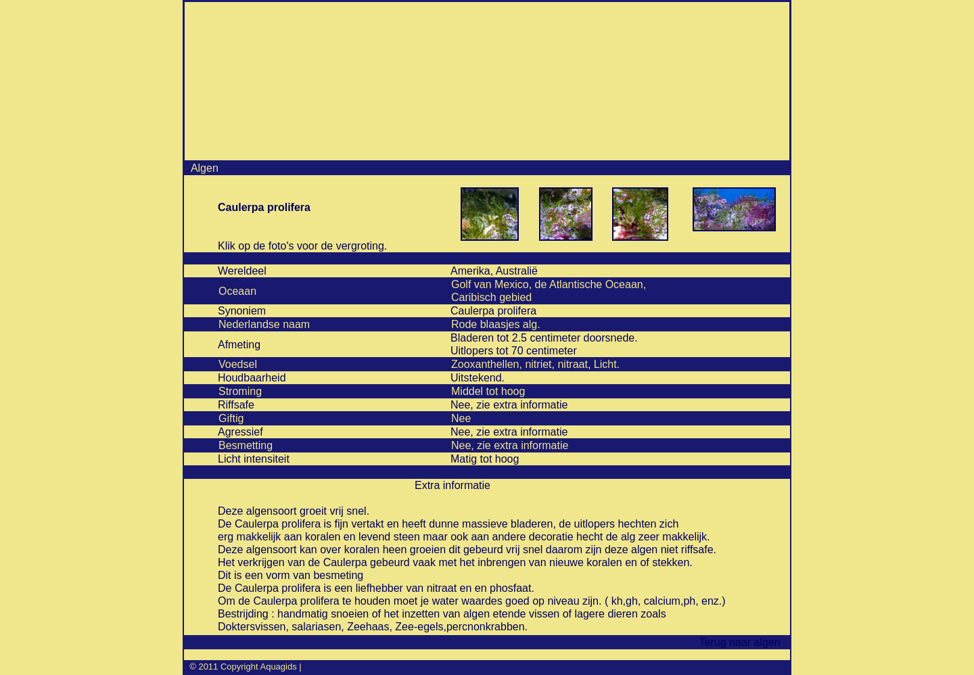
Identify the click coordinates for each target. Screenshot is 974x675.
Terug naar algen (737, 642)
